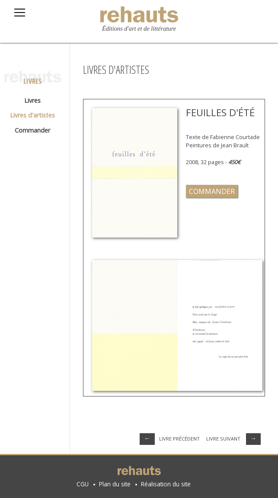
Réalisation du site (166, 484)
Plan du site (115, 484)
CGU (83, 484)
